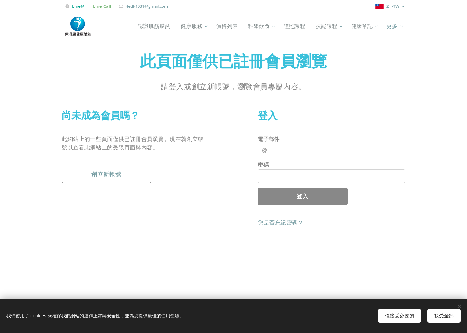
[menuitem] (148, 26)
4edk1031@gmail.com (147, 6)
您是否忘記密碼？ (280, 222)
